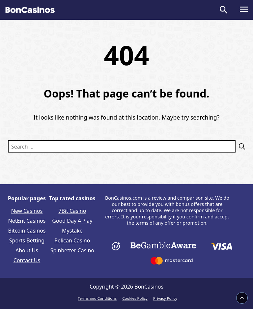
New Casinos (27, 210)
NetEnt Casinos (27, 220)
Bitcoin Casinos (27, 230)
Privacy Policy (165, 298)
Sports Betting (26, 240)
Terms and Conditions (97, 298)
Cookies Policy (135, 298)
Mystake (72, 230)
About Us (26, 250)
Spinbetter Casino (72, 250)
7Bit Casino (72, 210)
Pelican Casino (72, 240)
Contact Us (27, 260)
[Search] (240, 146)
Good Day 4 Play (72, 220)
